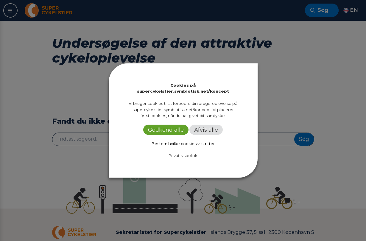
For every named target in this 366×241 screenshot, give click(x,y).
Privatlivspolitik (183, 155)
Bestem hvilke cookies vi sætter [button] (183, 143)
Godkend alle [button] (166, 130)
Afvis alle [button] (206, 130)
